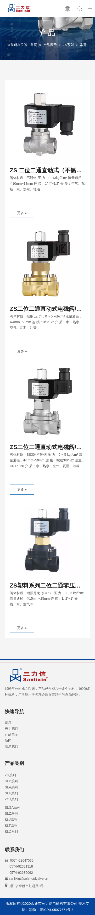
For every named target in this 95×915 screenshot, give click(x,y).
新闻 (8, 740)
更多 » (22, 213)
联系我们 (11, 746)
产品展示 (11, 734)
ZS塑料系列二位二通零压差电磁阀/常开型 (45, 586)
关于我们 (11, 728)
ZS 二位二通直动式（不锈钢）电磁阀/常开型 (43, 171)
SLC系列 (11, 831)
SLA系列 (11, 787)
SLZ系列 (11, 813)
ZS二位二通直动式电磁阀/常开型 (46, 310)
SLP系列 (11, 781)
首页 (8, 722)
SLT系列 (11, 826)
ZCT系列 (11, 799)
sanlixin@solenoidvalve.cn (28, 878)
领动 (32, 910)
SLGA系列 (12, 807)
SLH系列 (11, 793)
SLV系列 (11, 820)
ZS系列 (10, 775)
